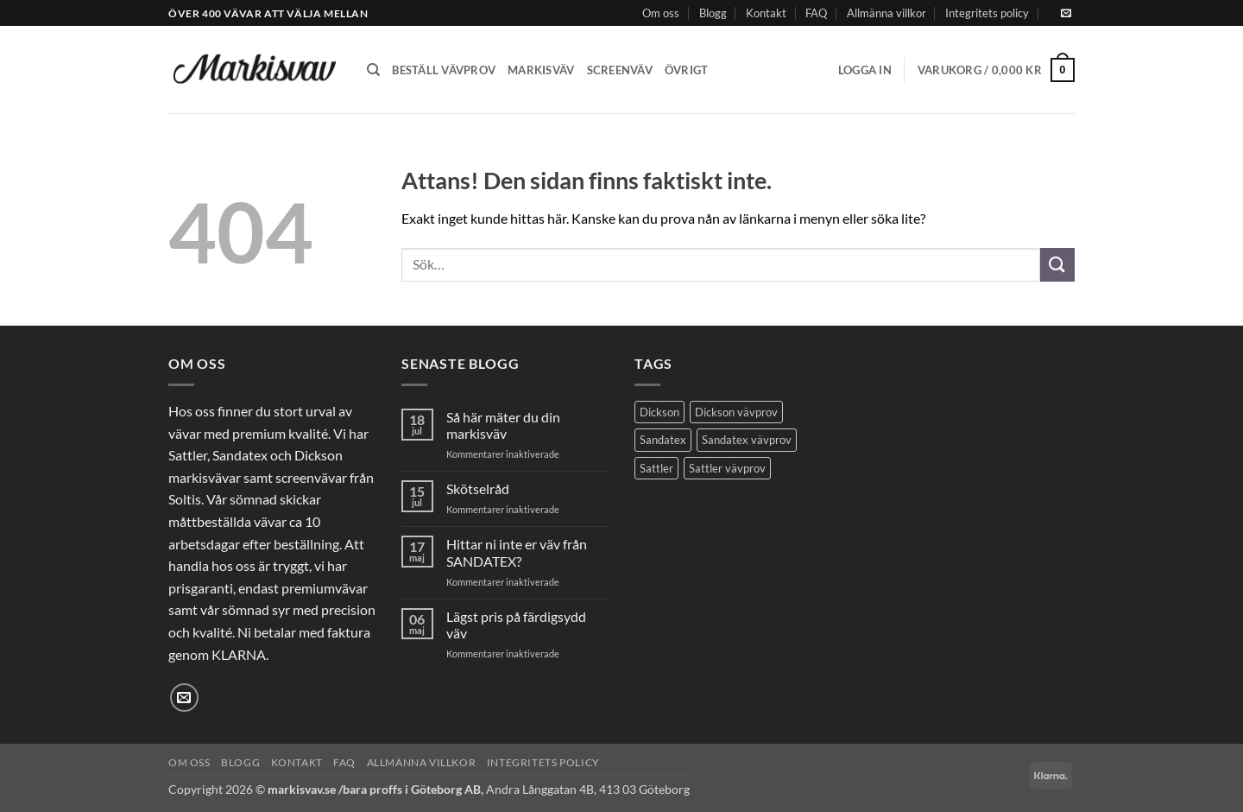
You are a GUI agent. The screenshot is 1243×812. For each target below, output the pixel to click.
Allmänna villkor (886, 13)
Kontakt (766, 13)
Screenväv (620, 70)
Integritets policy (987, 13)
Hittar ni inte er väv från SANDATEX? (516, 552)
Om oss (660, 13)
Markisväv (541, 70)
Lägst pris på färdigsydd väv (516, 624)
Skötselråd (477, 488)
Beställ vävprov (443, 70)
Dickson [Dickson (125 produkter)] (659, 412)
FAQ (816, 13)
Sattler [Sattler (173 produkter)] (656, 468)
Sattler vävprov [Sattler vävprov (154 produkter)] (727, 468)
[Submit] (1057, 265)
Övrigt (687, 70)
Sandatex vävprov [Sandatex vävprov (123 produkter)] (747, 440)
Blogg (713, 13)
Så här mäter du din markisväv (503, 425)
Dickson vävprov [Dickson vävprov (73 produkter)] (736, 412)
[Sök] (373, 70)
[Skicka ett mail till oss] (1066, 14)
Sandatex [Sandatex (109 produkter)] (663, 440)
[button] (865, 70)
